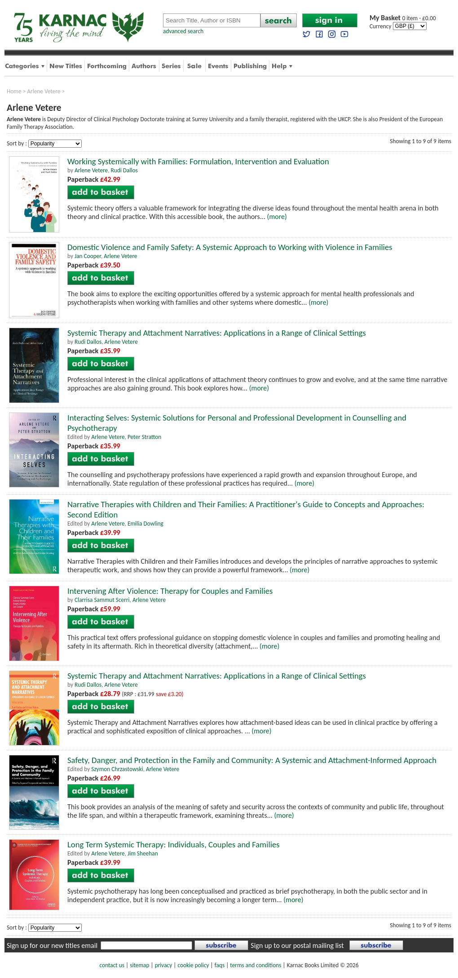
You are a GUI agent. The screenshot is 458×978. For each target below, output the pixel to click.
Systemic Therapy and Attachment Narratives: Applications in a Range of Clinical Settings (216, 333)
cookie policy (193, 965)
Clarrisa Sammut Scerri (102, 600)
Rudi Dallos (124, 170)
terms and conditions (255, 965)
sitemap (139, 965)
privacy (163, 965)
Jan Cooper (88, 256)
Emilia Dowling (145, 523)
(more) (277, 216)
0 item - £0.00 (403, 18)
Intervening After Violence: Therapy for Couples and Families (170, 591)
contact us (112, 965)
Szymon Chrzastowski (117, 769)
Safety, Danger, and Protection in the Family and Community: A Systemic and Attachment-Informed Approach (251, 760)
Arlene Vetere (43, 91)
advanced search (183, 31)
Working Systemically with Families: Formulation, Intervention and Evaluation (198, 161)
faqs (220, 965)
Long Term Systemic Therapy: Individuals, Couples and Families (173, 844)
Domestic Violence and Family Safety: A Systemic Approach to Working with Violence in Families (229, 247)
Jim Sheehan (143, 853)
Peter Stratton (144, 437)
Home (14, 91)
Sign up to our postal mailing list (297, 945)
